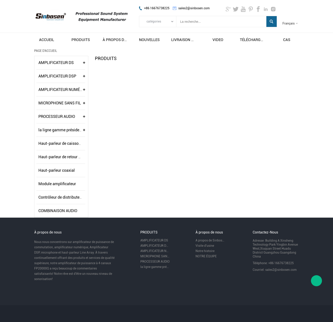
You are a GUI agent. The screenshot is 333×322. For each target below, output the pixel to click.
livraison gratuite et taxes (183, 40)
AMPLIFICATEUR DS (56, 62)
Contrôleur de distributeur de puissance (72, 197)
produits (80, 40)
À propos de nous (115, 40)
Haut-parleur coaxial (56, 170)
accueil (46, 40)
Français (288, 23)
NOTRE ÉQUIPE (206, 256)
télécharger (252, 40)
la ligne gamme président (60, 130)
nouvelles (149, 40)
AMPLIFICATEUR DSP (57, 76)
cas (286, 40)
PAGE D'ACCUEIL (45, 51)
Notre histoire (205, 251)
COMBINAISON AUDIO (57, 210)
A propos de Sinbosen (210, 240)
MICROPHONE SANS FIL (59, 103)
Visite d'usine (205, 245)
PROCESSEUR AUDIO (56, 116)
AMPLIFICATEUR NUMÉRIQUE (64, 89)
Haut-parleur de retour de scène (66, 156)
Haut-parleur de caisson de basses (68, 143)
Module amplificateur (57, 183)
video (218, 40)
